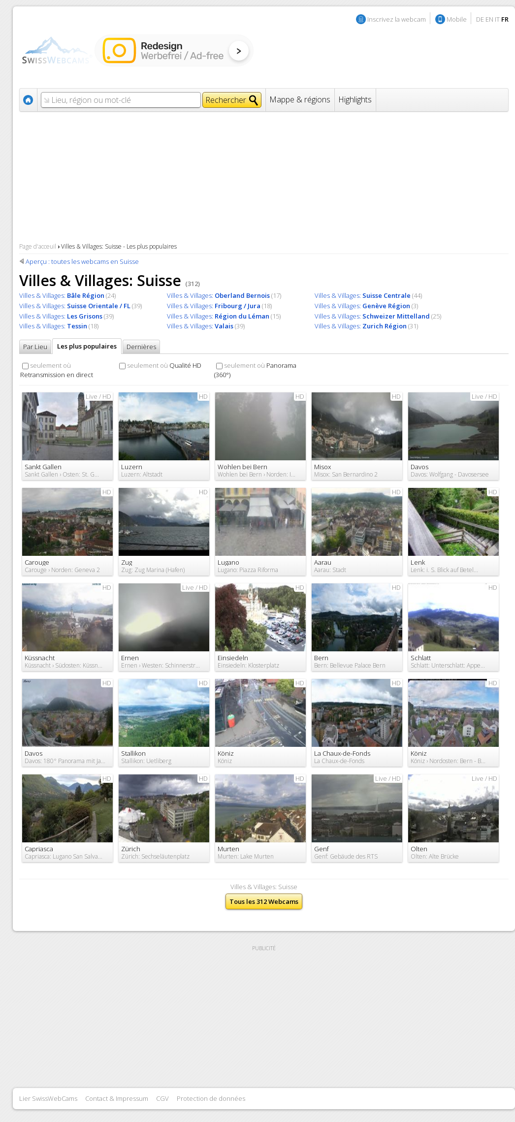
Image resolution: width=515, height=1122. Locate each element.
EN (489, 19)
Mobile (457, 19)
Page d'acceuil (37, 246)
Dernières (141, 346)
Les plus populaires (87, 346)
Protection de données (211, 1098)
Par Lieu (35, 346)
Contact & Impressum (116, 1098)
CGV (162, 1098)
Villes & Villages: (61, 295)
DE (480, 19)
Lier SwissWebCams (48, 1098)
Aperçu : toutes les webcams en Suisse (82, 261)
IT (497, 19)
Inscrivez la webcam (396, 19)
